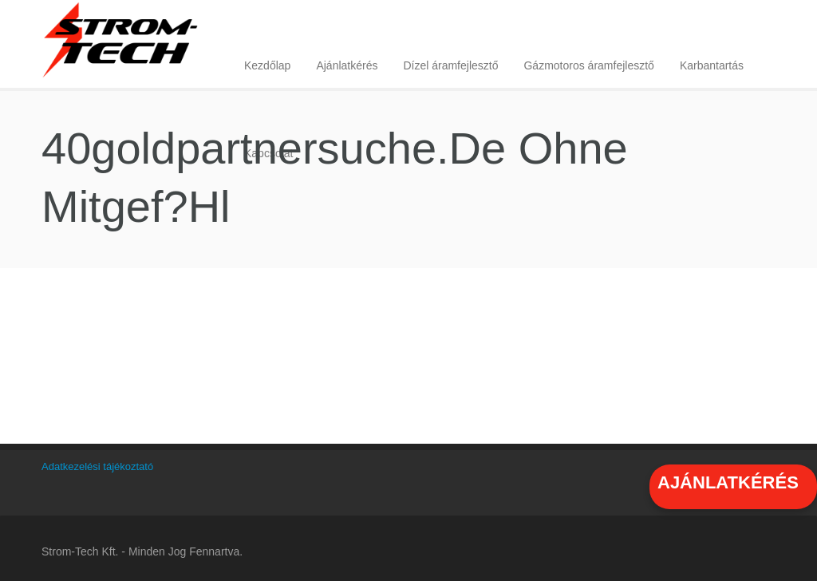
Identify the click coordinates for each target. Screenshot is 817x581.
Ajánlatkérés (346, 65)
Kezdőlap (267, 65)
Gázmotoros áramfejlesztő (588, 65)
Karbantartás (712, 65)
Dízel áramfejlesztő (450, 65)
